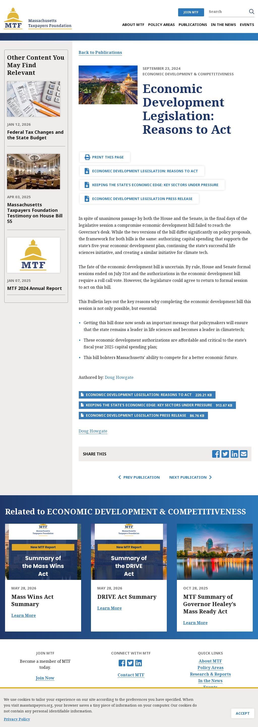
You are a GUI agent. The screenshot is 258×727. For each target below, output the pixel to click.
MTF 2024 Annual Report (34, 288)
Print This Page (108, 157)
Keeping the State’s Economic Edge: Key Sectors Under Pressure (155, 184)
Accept (243, 713)
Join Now (45, 678)
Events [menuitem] (247, 24)
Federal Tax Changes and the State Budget (35, 134)
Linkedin (138, 663)
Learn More (23, 615)
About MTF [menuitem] (133, 24)
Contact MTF (131, 675)
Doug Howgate (119, 377)
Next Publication (188, 477)
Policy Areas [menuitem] (161, 24)
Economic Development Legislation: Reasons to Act (145, 171)
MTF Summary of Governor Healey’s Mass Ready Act (209, 604)
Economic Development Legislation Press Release (142, 198)
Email (243, 454)
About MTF (210, 661)
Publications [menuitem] (193, 24)
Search (251, 12)
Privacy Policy (17, 718)
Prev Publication (141, 477)
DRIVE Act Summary (126, 596)
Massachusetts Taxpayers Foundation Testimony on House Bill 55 (34, 213)
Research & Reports (210, 674)
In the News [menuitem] (223, 24)
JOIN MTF (191, 12)
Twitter (130, 663)
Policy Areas (210, 667)
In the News (210, 680)
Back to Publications (100, 52)
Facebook (121, 663)
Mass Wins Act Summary (32, 600)
